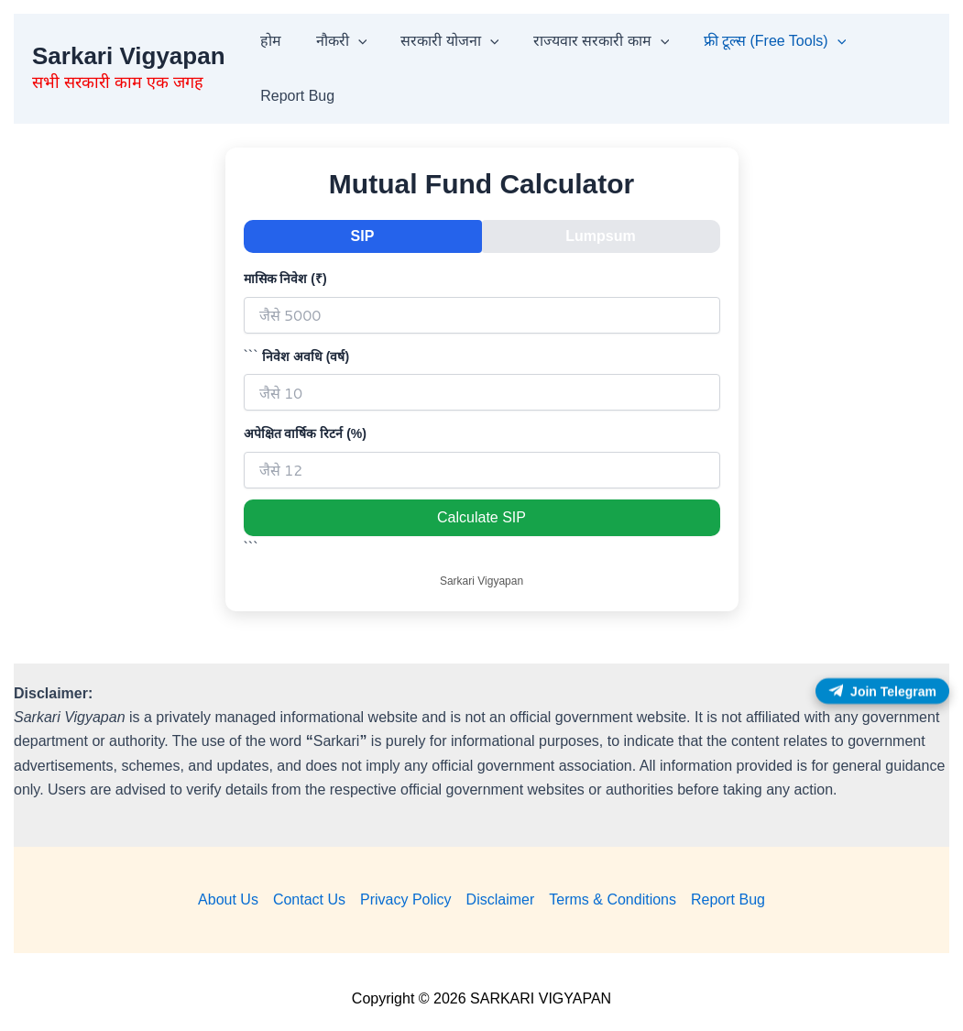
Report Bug (295, 96)
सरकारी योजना (437, 41)
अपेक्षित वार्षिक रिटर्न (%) (305, 433)
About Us (228, 899)
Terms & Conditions (612, 899)
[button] (351, 41)
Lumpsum (600, 236)
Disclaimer (500, 899)
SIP (363, 236)
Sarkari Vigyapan (128, 56)
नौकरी (334, 41)
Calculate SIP (481, 517)
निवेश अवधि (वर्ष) (305, 356)
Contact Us (309, 899)
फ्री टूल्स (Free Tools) (753, 41)
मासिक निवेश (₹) (285, 278)
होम (268, 41)
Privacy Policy (406, 899)
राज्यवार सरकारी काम (583, 41)
